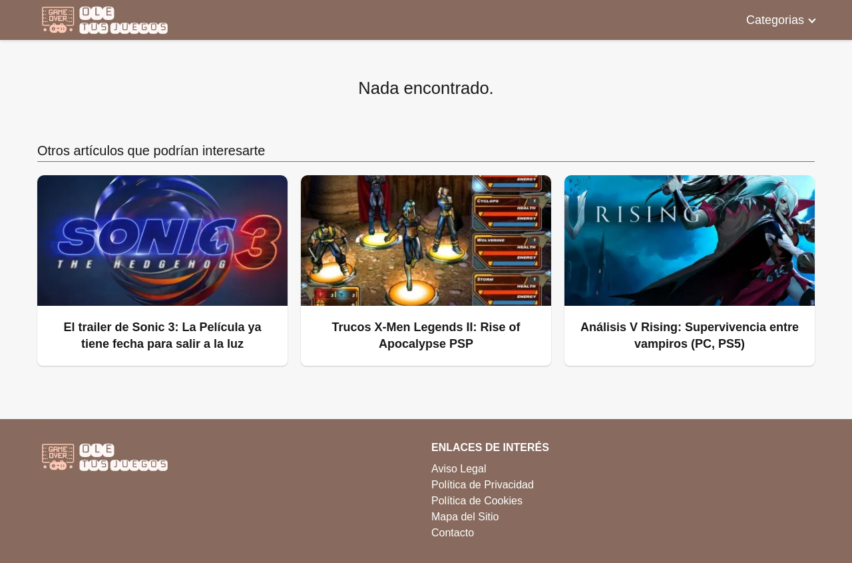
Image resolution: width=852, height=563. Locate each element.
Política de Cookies (477, 500)
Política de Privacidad (482, 484)
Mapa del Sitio (465, 516)
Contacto (452, 532)
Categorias (775, 20)
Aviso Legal (458, 468)
